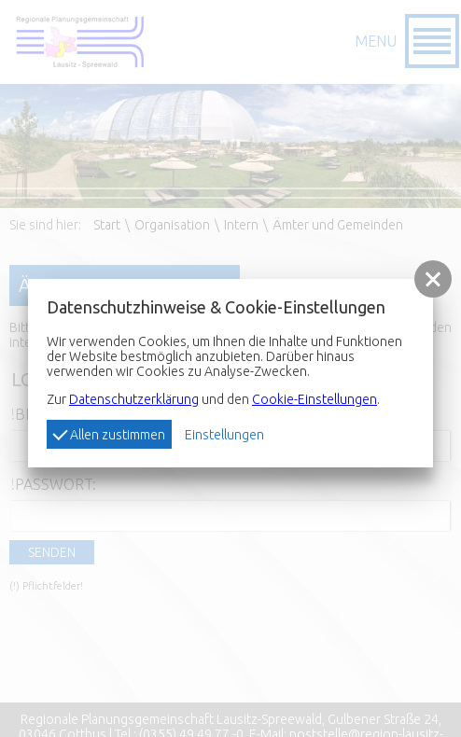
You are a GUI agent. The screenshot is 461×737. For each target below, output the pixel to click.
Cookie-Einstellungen (314, 399)
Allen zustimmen (108, 433)
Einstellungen (224, 434)
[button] (433, 279)
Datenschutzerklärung (134, 399)
